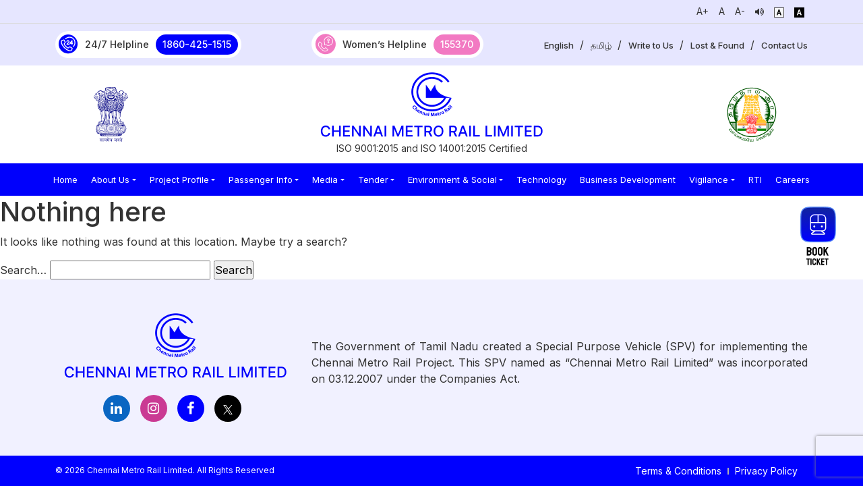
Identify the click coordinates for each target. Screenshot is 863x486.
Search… (23, 270)
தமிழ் (601, 45)
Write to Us (651, 45)
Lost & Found (717, 45)
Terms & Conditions (678, 471)
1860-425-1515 (196, 44)
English (559, 45)
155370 (456, 44)
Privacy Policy (766, 471)
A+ (702, 11)
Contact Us (784, 45)
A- (740, 11)
